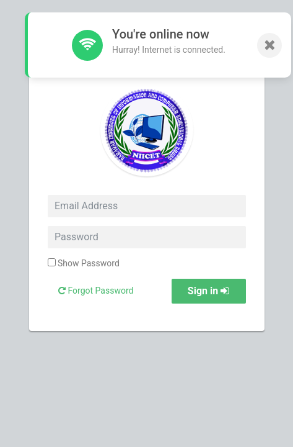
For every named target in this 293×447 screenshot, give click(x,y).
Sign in (208, 291)
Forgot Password (95, 291)
